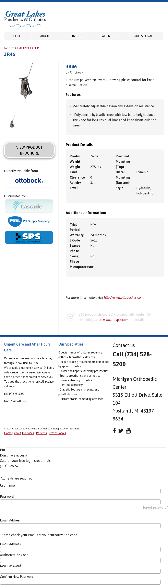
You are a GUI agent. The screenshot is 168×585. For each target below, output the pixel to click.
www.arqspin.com (116, 320)
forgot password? (155, 507)
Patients (106, 36)
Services (75, 36)
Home (17, 36)
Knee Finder (24, 48)
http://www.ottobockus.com (124, 297)
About (45, 36)
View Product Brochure (29, 150)
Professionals (143, 36)
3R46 (36, 48)
